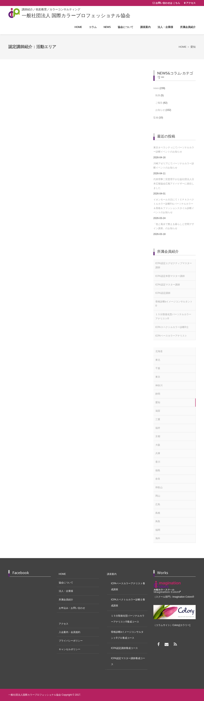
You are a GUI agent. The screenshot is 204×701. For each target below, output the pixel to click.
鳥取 (157, 521)
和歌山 (159, 487)
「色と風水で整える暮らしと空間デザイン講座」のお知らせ (173, 226)
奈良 (157, 478)
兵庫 (157, 453)
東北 (157, 359)
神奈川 (159, 385)
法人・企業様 (66, 591)
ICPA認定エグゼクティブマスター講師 (173, 265)
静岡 (157, 393)
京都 (157, 436)
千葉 (157, 368)
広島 (157, 504)
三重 (157, 419)
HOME (62, 574)
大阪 (157, 445)
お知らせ (160, 110)
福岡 (157, 530)
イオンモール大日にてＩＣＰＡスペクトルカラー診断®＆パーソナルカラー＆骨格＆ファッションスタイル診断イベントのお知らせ (173, 206)
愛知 (157, 402)
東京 (157, 376)
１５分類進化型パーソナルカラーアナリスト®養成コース (127, 618)
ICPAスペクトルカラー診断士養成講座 (128, 602)
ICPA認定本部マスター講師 (170, 276)
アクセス (191, 3)
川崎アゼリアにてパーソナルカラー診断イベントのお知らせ (173, 165)
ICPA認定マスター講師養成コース (128, 661)
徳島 (157, 470)
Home (182, 46)
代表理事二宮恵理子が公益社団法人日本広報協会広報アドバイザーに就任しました (173, 183)
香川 (157, 461)
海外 (157, 538)
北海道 (159, 351)
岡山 (157, 495)
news (156, 88)
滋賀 (157, 410)
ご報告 (159, 102)
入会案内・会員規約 (69, 632)
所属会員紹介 (66, 599)
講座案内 (112, 574)
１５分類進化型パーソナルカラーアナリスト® (173, 316)
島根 (157, 513)
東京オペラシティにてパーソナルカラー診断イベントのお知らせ (173, 149)
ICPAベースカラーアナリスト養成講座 (128, 586)
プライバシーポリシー (71, 640)
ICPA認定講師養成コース (124, 648)
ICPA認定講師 (162, 293)
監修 (155, 117)
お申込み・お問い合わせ (72, 608)
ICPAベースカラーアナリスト (171, 335)
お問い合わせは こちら (168, 3)
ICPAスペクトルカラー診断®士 (172, 327)
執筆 (157, 95)
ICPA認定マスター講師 (167, 284)
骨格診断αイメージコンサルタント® (174, 303)
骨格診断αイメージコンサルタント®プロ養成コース (127, 635)
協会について (66, 582)
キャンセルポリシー (69, 649)
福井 (157, 428)
